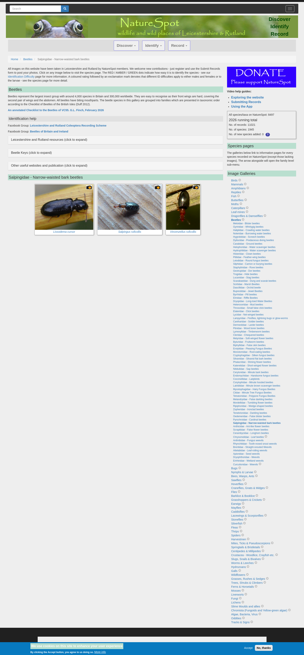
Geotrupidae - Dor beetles (246, 270)
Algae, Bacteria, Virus (244, 614)
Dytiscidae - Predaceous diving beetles (253, 240)
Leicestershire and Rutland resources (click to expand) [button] (49, 139)
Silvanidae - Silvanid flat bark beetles (252, 358)
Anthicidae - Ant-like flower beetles (251, 426)
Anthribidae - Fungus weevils (248, 440)
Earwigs (236, 503)
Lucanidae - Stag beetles (246, 277)
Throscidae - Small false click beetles (252, 308)
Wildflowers (238, 574)
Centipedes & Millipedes (246, 551)
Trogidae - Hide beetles (245, 274)
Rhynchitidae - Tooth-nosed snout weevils (255, 443)
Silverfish (236, 523)
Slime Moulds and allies (245, 606)
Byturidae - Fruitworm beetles (248, 342)
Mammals (237, 184)
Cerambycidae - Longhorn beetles (251, 433)
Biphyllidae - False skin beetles (249, 345)
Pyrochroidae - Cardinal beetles (249, 419)
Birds (234, 180)
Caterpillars (238, 208)
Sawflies (236, 480)
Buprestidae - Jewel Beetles (248, 291)
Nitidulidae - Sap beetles (246, 369)
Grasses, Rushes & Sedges (248, 578)
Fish (233, 196)
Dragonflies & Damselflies (247, 216)
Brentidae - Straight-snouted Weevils (252, 447)
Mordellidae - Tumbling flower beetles (252, 402)
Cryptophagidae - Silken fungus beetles (253, 355)
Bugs (234, 468)
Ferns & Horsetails (242, 586)
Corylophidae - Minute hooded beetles (253, 382)
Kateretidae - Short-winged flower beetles (255, 365)
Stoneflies (237, 519)
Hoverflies (237, 484)
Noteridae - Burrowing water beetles (252, 233)
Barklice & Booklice (243, 495)
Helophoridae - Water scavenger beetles (254, 247)
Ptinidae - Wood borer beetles (249, 328)
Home (14, 59)
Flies (234, 492)
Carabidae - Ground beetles (247, 243)
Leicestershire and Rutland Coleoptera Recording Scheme (68, 125)
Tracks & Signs (240, 622)
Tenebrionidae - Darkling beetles (250, 413)
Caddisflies (238, 511)
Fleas (234, 527)
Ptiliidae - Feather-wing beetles (249, 257)
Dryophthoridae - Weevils (246, 457)
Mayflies (236, 507)
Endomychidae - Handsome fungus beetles (255, 375)
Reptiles (236, 192)
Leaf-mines (238, 212)
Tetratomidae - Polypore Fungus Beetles (254, 396)
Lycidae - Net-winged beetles (248, 314)
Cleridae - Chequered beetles (248, 335)
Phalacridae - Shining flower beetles (252, 362)
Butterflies (237, 200)
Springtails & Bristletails (245, 547)
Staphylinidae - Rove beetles (248, 267)
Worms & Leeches (242, 563)
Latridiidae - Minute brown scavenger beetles (256, 385)
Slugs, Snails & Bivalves (246, 559)
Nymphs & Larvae (242, 472)
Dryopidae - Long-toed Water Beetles (252, 301)
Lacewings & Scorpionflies (247, 515)
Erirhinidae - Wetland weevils (248, 460)
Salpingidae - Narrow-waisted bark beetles (257, 423)
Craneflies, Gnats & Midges (248, 488)
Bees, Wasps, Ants (242, 476)
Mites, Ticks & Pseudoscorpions (250, 543)
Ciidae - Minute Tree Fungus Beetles (252, 392)
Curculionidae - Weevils (245, 464)
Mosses (236, 590)
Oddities (236, 618)
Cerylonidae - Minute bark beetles (250, 372)
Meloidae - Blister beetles (246, 223)
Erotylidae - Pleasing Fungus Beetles (252, 348)
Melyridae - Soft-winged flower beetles (253, 338)
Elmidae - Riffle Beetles (245, 298)
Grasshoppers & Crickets (246, 499)
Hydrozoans (238, 567)
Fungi (234, 598)
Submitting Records (246, 102)
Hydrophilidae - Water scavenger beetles (254, 250)
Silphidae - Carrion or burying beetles (252, 264)
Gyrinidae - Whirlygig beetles (248, 226)
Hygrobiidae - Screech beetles (249, 237)
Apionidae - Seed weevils (246, 453)
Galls (234, 570)
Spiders (235, 535)
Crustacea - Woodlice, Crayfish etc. (252, 555)
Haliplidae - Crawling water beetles (251, 230)
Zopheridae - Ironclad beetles (248, 409)
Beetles (28, 59)
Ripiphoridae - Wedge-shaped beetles (253, 406)
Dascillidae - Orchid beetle (247, 287)
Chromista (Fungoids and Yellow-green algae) (259, 610)
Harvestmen (238, 539)
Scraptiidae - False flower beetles (250, 429)
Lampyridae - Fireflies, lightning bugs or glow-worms (260, 318)
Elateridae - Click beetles (246, 311)
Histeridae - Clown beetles (247, 253)
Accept (248, 649)
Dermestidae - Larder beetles (248, 325)
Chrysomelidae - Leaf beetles (248, 437)
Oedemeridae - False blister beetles (252, 416)
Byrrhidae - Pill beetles (245, 294)
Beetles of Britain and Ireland (49, 131)
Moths (235, 204)
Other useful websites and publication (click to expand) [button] (49, 165)
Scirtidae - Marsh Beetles (246, 284)
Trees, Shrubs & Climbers (247, 582)
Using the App (242, 106)
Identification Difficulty (21, 76)
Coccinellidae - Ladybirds (246, 379)
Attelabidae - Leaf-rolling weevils (250, 450)
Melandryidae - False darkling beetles (252, 399)
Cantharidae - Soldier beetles (248, 321)
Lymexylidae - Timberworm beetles (251, 331)
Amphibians (238, 188)
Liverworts (237, 594)
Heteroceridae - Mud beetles (248, 304)
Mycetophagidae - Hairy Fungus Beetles (254, 389)
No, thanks (264, 649)
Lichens (236, 602)
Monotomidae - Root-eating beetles (251, 352)
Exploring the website (247, 97)
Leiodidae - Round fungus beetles (250, 260)
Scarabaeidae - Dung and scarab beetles (254, 281)
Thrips (235, 531)
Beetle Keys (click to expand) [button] (31, 152)
